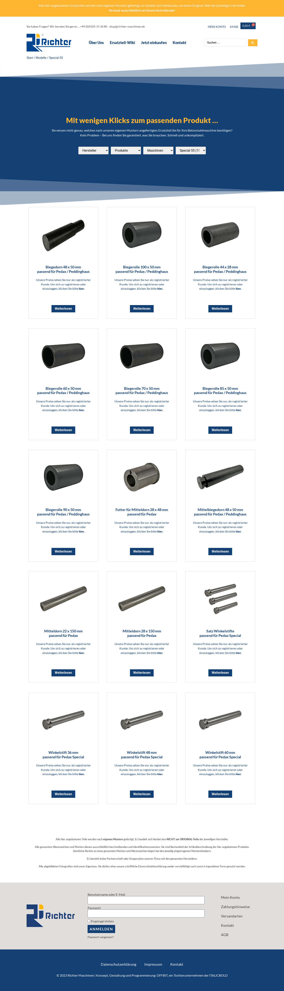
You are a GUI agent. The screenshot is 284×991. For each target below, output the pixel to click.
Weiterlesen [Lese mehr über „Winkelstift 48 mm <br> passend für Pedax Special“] (141, 794)
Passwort (94, 908)
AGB (224, 934)
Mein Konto (217, 26)
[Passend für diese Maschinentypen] (158, 150)
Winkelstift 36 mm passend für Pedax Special (63, 754)
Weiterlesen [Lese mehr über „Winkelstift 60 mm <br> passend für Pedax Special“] (220, 794)
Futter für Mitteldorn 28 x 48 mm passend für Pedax (142, 511)
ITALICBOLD (218, 975)
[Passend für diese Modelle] (191, 150)
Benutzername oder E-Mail (106, 894)
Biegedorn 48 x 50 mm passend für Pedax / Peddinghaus (63, 269)
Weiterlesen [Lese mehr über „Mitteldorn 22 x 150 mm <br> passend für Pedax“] (63, 673)
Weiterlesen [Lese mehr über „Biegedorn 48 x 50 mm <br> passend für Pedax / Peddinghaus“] (63, 309)
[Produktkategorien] (126, 150)
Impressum (153, 964)
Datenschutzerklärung (118, 964)
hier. (82, 288)
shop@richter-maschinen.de (127, 26)
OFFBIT (162, 975)
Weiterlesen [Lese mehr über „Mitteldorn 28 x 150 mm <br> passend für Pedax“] (141, 673)
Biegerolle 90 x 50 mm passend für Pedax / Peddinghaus (63, 511)
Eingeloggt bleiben (101, 921)
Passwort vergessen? (101, 937)
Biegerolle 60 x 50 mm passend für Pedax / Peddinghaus (63, 390)
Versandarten (231, 916)
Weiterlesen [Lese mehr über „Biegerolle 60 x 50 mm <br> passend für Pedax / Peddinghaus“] (63, 430)
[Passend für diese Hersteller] (93, 150)
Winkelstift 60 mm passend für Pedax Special (220, 754)
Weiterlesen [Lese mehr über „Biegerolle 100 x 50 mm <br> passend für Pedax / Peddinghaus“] (141, 309)
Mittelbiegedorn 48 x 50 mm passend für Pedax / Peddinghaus (220, 511)
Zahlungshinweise (235, 906)
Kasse (234, 26)
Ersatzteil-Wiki (122, 42)
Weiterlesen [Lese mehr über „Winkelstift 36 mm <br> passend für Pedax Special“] (63, 794)
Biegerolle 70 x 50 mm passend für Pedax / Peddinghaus (142, 390)
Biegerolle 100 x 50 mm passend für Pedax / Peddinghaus (142, 269)
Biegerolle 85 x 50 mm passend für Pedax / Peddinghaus (220, 390)
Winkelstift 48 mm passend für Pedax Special (142, 754)
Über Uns (96, 42)
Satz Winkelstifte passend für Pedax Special (220, 633)
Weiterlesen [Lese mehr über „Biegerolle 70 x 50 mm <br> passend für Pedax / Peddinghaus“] (141, 430)
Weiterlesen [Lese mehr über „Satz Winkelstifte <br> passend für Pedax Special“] (220, 673)
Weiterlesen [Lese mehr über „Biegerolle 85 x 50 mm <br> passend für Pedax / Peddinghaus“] (220, 430)
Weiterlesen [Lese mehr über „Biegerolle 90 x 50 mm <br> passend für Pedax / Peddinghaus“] (63, 551)
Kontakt (179, 42)
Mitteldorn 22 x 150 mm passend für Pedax (63, 633)
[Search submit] (253, 42)
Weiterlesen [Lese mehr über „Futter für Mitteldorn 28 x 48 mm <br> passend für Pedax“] (141, 551)
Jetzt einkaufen (153, 42)
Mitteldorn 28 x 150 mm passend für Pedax (142, 633)
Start (30, 58)
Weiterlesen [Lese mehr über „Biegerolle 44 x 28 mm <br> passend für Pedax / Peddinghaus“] (220, 309)
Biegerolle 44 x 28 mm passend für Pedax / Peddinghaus (220, 269)
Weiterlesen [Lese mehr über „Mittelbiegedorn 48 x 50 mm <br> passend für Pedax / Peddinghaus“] (220, 551)
